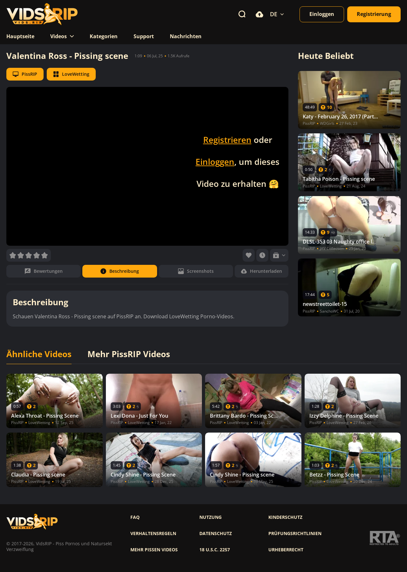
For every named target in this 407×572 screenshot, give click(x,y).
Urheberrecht (285, 550)
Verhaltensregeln (153, 533)
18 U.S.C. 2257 (214, 550)
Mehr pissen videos (154, 550)
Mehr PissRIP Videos (128, 354)
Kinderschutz (285, 517)
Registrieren (227, 139)
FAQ (135, 517)
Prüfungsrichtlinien (294, 533)
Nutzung (210, 517)
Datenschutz (215, 533)
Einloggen (215, 161)
